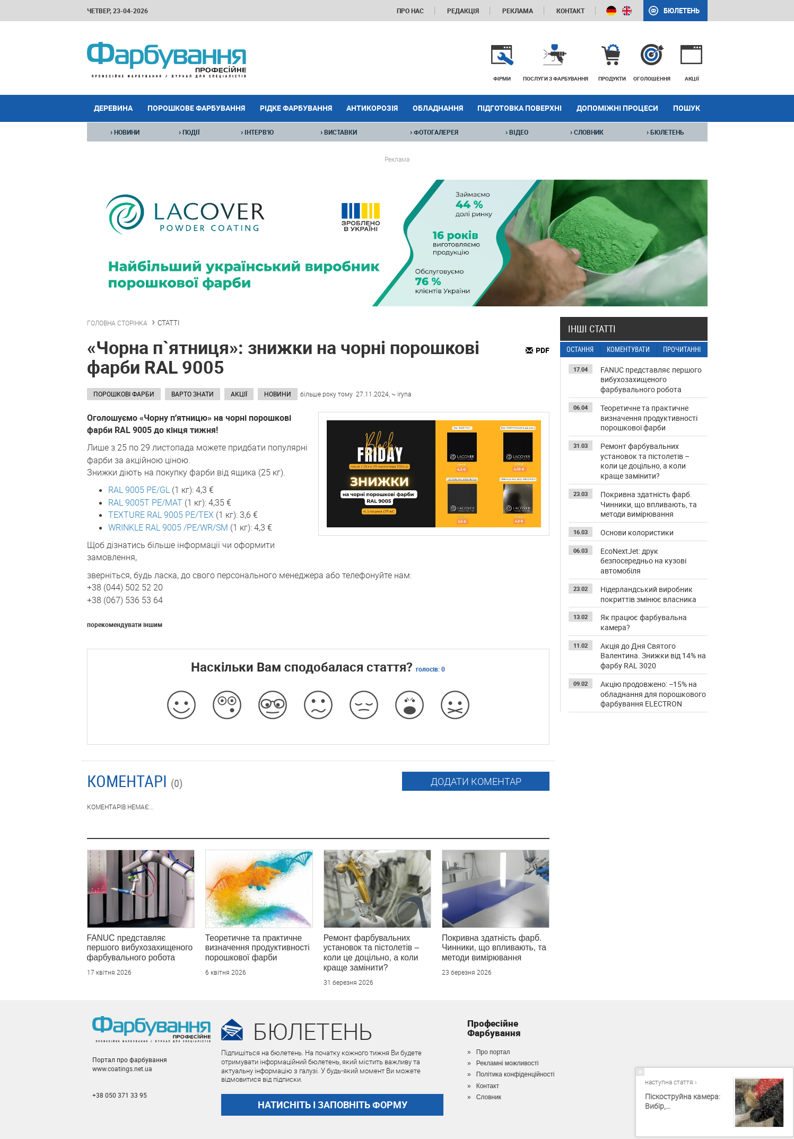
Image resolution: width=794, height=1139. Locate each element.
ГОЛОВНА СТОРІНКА (117, 323)
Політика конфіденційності (515, 1074)
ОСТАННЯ (580, 349)
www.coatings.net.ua (122, 1068)
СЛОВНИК (587, 132)
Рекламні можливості (507, 1063)
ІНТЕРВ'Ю (257, 132)
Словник (488, 1097)
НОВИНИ (124, 132)
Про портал (493, 1052)
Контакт (570, 10)
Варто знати (192, 394)
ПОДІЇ (189, 132)
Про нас (410, 10)
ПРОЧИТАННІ (682, 349)
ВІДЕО (516, 132)
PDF (542, 350)
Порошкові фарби (123, 394)
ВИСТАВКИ (338, 132)
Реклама (517, 10)
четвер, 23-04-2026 (117, 10)
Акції (239, 394)
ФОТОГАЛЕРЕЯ (434, 132)
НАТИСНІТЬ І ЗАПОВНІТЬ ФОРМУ (332, 1104)
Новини (277, 394)
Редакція (463, 10)
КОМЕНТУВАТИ (628, 349)
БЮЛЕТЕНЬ (665, 132)
